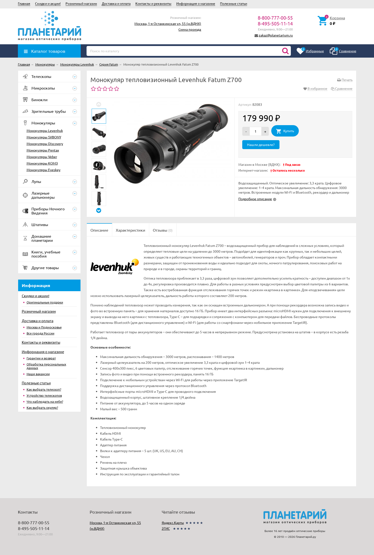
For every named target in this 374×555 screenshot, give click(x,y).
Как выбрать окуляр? (42, 407)
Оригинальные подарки (45, 302)
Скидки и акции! (48, 3)
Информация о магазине (195, 3)
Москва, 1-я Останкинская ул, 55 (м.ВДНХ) (167, 23)
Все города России (40, 333)
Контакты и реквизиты (153, 3)
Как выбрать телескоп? (44, 389)
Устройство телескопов (44, 395)
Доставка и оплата (116, 3)
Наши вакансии (38, 374)
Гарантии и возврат (41, 358)
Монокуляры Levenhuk (45, 130)
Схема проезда (189, 29)
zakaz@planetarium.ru (276, 35)
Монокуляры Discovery (45, 143)
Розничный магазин (81, 3)
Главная (24, 3)
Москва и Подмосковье (44, 327)
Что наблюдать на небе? (45, 401)
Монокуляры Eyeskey (43, 169)
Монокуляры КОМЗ (42, 163)
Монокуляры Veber (42, 156)
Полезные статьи (233, 3)
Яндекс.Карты (173, 522)
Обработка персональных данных (46, 366)
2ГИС (166, 528)
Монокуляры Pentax (43, 150)
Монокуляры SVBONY (44, 137)
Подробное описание (255, 199)
